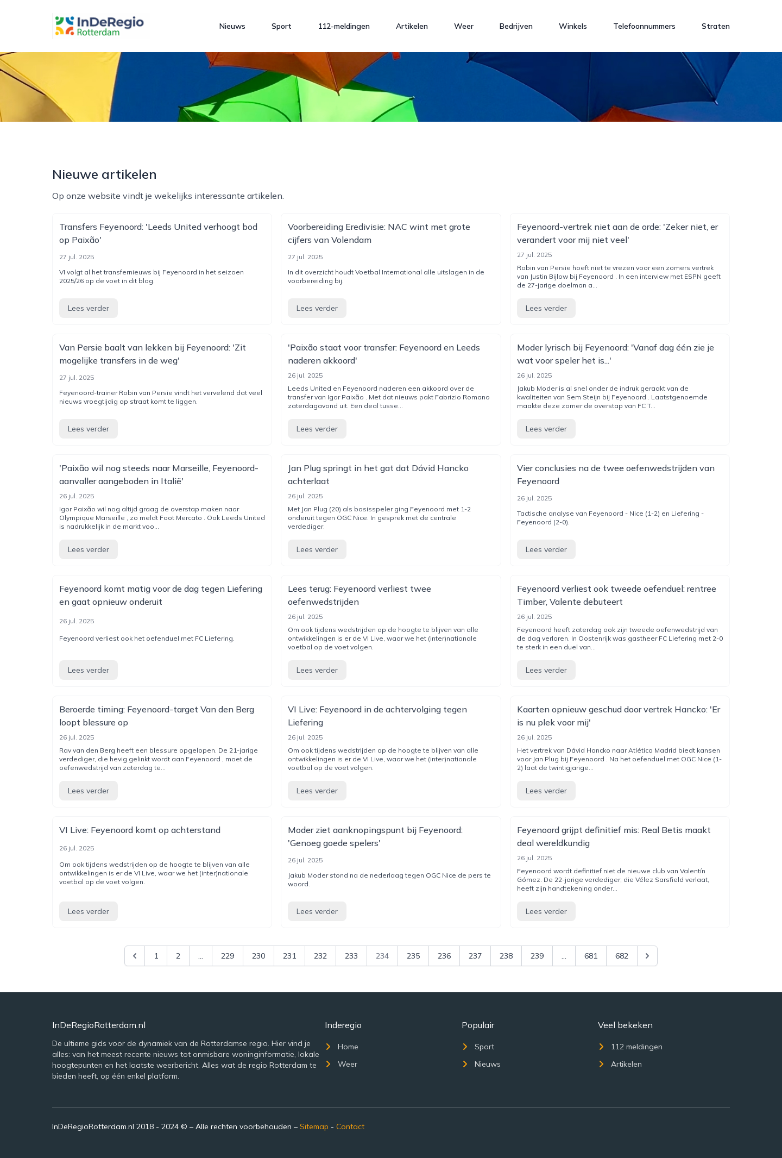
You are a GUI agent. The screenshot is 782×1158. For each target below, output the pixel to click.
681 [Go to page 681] (590, 956)
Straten (716, 26)
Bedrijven (516, 26)
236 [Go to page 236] (444, 956)
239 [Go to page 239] (537, 956)
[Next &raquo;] (647, 956)
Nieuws (232, 26)
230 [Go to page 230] (258, 956)
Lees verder (88, 308)
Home (341, 1046)
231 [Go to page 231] (289, 956)
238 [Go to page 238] (506, 956)
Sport (282, 26)
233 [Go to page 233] (351, 956)
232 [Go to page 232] (320, 956)
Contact (350, 1126)
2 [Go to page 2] (178, 956)
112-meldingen (344, 26)
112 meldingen (630, 1046)
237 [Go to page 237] (475, 956)
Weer (464, 26)
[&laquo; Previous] (134, 956)
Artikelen (412, 26)
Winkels (573, 26)
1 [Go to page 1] (156, 956)
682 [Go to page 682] (621, 956)
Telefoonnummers (644, 26)
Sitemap (314, 1126)
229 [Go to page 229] (227, 956)
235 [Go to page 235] (413, 956)
